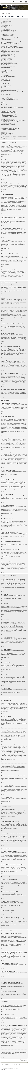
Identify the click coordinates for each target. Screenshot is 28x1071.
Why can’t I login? (4, 26)
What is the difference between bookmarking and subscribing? (13, 120)
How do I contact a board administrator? (9, 138)
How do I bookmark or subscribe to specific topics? (11, 121)
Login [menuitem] (22, 1)
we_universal (5, 1068)
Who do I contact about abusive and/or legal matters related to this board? (13, 137)
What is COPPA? (4, 22)
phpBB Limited (9, 1006)
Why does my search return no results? (9, 112)
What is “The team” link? (6, 94)
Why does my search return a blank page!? (9, 114)
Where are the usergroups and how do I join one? (11, 89)
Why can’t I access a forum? (6, 59)
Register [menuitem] (15, 1)
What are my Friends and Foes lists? (8, 106)
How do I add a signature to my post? (8, 54)
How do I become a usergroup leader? (8, 90)
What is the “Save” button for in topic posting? (10, 64)
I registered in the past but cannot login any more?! (11, 27)
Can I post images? (5, 75)
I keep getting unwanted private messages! (9, 99)
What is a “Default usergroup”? (7, 93)
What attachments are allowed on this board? (10, 128)
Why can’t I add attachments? (7, 60)
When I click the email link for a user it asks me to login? (12, 47)
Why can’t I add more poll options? (8, 56)
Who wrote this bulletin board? (7, 133)
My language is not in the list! (7, 42)
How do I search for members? (7, 115)
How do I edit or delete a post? (7, 52)
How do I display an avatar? (6, 45)
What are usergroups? (5, 87)
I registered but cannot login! (6, 25)
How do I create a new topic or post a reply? (10, 51)
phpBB (24, 339)
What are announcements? (6, 78)
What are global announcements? (7, 76)
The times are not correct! (6, 39)
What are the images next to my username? (10, 43)
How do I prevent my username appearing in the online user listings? (13, 38)
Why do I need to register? (6, 21)
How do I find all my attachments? (8, 129)
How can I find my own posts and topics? (9, 116)
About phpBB (10, 1009)
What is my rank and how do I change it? (9, 46)
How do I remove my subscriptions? (8, 124)
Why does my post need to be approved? (9, 66)
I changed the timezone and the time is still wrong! (11, 41)
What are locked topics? (6, 80)
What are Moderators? (5, 86)
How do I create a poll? (5, 55)
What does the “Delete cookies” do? (8, 31)
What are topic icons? (5, 82)
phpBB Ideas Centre (7, 1018)
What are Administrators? (6, 85)
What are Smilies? (4, 74)
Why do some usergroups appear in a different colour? (12, 91)
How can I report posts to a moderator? (9, 63)
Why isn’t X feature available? (7, 134)
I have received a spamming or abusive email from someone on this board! (13, 101)
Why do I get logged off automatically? (8, 30)
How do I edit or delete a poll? (7, 58)
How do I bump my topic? (6, 67)
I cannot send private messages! (7, 98)
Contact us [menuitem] (14, 1064)
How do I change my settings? (7, 35)
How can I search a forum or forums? (8, 111)
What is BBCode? (4, 71)
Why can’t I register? (5, 23)
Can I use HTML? (4, 72)
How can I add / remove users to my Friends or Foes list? (12, 107)
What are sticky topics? (5, 79)
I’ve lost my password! (5, 29)
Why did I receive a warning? (7, 62)
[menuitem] (2, 1069)
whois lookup (9, 1032)
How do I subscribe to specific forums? (8, 123)
